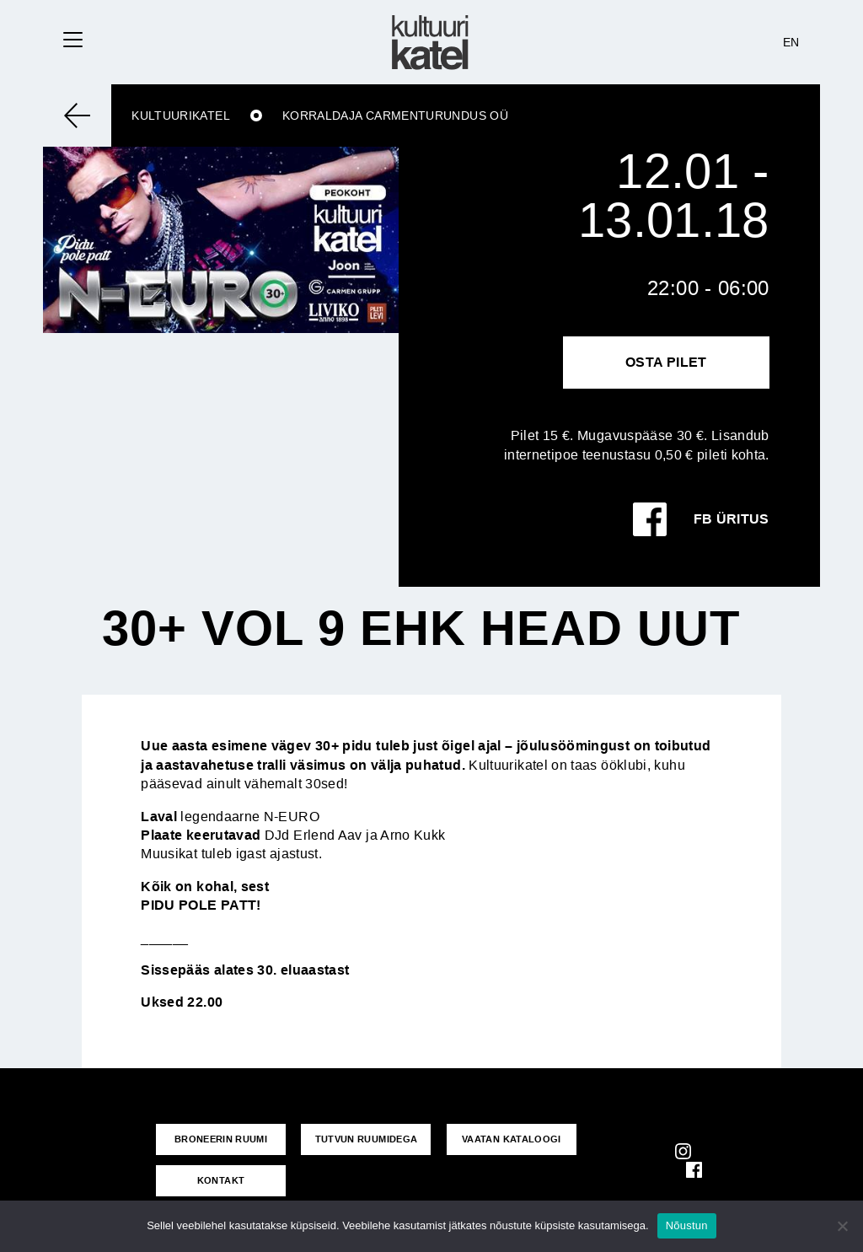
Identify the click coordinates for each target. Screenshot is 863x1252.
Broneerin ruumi (220, 1139)
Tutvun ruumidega (366, 1139)
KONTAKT (221, 1180)
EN (791, 42)
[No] (842, 1225)
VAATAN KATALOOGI (511, 1139)
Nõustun (687, 1225)
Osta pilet (666, 362)
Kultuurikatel (180, 115)
